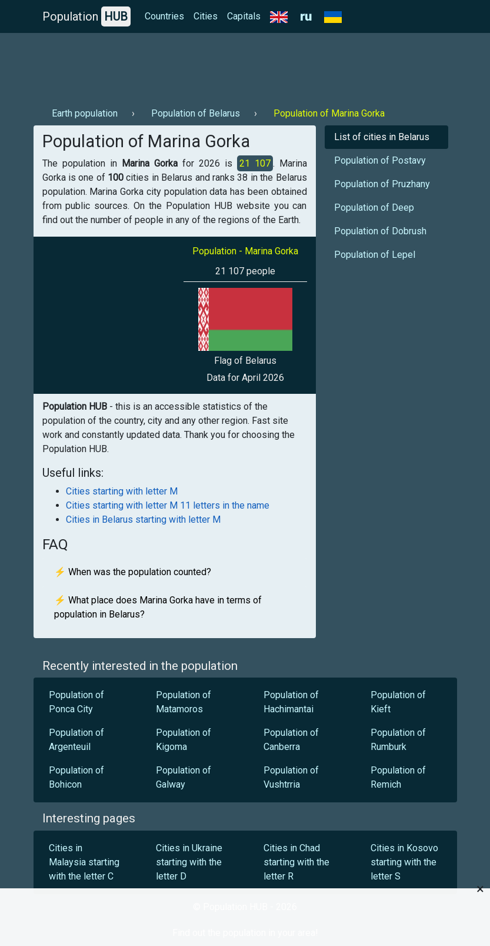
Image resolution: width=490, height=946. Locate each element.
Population (86, 16)
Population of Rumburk (398, 739)
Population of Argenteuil (76, 739)
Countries (164, 16)
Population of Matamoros (183, 702)
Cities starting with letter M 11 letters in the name (167, 505)
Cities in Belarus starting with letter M (143, 519)
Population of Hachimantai (291, 702)
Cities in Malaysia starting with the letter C (84, 862)
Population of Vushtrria (291, 777)
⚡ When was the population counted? (132, 571)
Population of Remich (398, 777)
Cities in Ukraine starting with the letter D (189, 862)
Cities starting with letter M (122, 491)
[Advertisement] (245, 65)
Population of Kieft (398, 702)
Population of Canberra (291, 739)
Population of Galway (183, 777)
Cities (206, 16)
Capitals (244, 16)
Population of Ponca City (76, 702)
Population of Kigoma (183, 739)
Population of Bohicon (76, 777)
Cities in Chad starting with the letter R (296, 862)
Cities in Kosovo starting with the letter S (404, 862)
